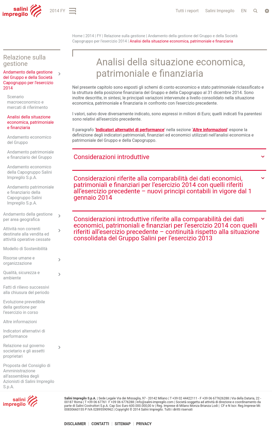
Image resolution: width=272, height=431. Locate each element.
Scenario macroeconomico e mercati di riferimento (27, 102)
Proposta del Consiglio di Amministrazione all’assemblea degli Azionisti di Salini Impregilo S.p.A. (28, 376)
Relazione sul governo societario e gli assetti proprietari (24, 351)
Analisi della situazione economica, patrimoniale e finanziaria (30, 122)
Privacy (144, 424)
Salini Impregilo (220, 10)
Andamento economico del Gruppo (29, 140)
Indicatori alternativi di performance (130, 129)
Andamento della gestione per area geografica (28, 217)
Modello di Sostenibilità (25, 248)
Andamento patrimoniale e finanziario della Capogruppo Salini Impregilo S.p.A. (30, 195)
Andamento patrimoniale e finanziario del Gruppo (30, 155)
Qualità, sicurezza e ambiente (21, 275)
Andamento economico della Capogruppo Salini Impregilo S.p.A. (29, 172)
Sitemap (123, 424)
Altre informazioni (210, 129)
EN (243, 10)
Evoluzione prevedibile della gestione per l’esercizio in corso (24, 307)
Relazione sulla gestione (124, 36)
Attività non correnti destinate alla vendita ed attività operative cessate (26, 234)
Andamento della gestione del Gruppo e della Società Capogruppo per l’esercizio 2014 (28, 80)
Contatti (100, 424)
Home (77, 36)
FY (99, 36)
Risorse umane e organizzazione (19, 260)
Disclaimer (75, 424)
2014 (89, 36)
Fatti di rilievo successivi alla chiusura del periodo (26, 290)
